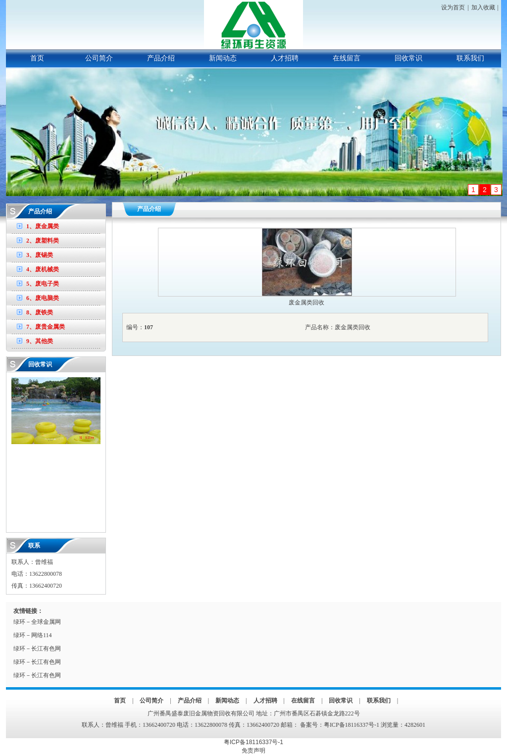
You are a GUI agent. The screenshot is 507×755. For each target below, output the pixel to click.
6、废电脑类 (42, 298)
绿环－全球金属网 (37, 621)
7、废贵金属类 (45, 326)
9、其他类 (39, 341)
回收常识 (408, 58)
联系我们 (470, 58)
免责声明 (253, 750)
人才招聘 (285, 58)
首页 (37, 58)
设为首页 (453, 7)
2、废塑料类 (42, 240)
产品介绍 (161, 58)
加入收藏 (483, 7)
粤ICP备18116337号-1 (351, 724)
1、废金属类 (42, 226)
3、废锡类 (39, 255)
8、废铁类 (39, 312)
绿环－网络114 (32, 635)
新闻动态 (223, 58)
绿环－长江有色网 (37, 648)
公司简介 (99, 58)
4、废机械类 (42, 269)
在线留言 (346, 58)
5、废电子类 (42, 283)
